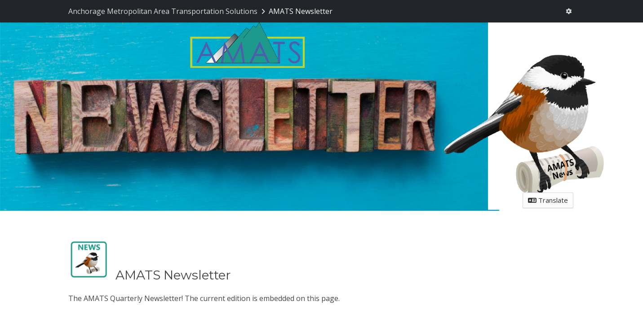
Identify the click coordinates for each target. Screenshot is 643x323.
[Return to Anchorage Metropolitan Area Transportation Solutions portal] (167, 11)
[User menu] (568, 11)
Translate (548, 200)
